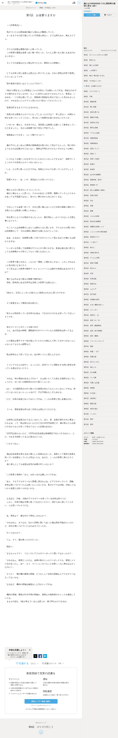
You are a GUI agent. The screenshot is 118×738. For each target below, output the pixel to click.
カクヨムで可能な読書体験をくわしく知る (41, 709)
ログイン (49, 705)
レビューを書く (92, 15)
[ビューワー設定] (74, 2)
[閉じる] (29, 650)
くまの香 (87, 8)
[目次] (79, 2)
